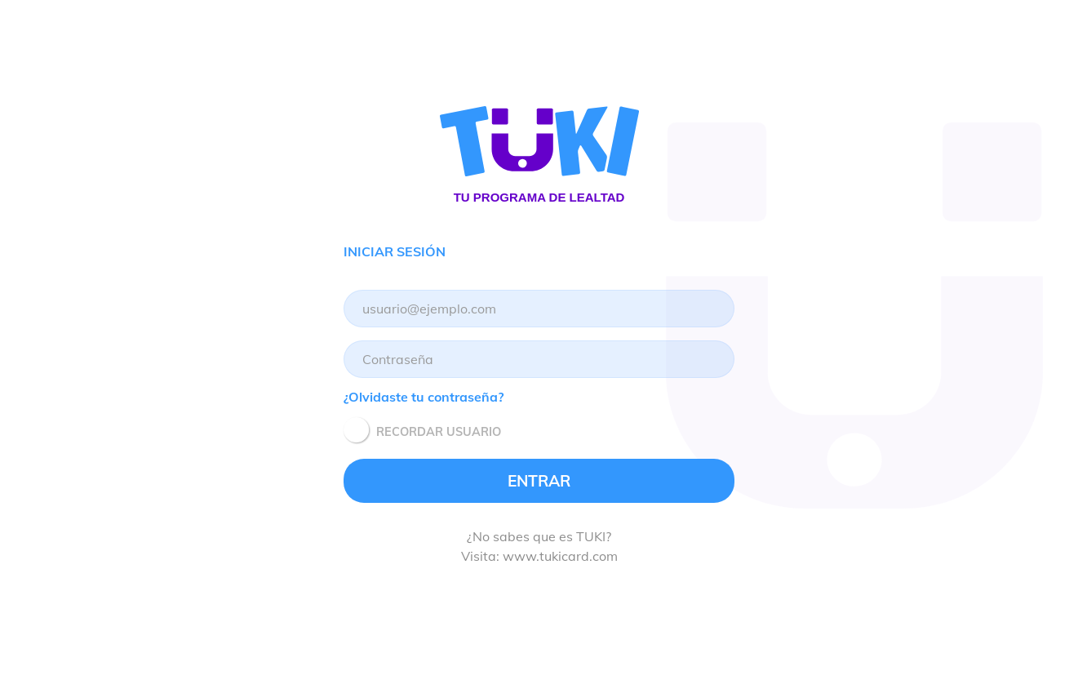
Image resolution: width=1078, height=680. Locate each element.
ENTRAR (539, 481)
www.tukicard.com (560, 556)
